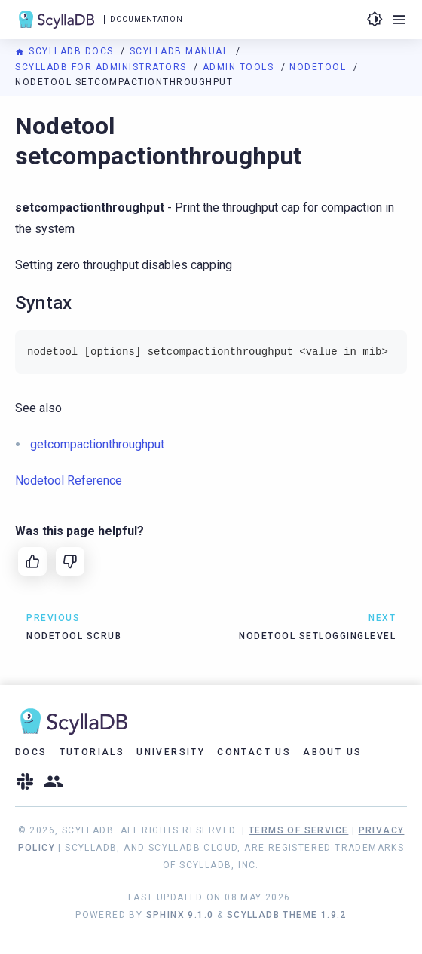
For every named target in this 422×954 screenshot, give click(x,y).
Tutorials (92, 752)
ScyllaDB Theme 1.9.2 (287, 915)
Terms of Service (298, 830)
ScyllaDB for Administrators (102, 67)
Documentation (146, 19)
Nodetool (319, 67)
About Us (332, 752)
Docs (31, 752)
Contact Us (254, 752)
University (170, 752)
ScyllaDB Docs (66, 51)
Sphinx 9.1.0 (180, 915)
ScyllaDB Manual (181, 51)
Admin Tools (240, 67)
